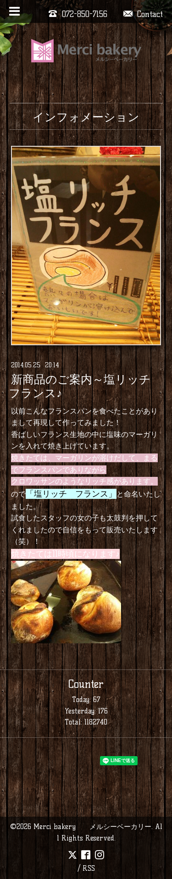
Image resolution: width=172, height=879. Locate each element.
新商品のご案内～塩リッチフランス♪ (80, 386)
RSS (89, 868)
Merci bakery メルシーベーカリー (92, 826)
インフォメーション (86, 117)
